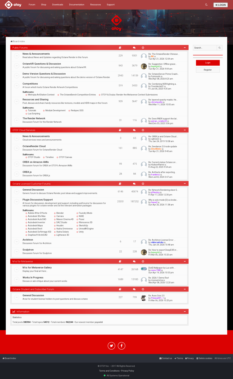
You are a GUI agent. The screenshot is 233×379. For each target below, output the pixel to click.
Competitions (30, 83)
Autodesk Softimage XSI (38, 232)
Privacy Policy (127, 371)
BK (152, 56)
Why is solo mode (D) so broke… (163, 200)
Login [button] (207, 62)
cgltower (155, 139)
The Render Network (34, 118)
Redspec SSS (76, 110)
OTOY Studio (33, 157)
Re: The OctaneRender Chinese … (164, 54)
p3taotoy (155, 192)
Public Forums (20, 47)
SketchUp (82, 225)
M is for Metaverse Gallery (37, 267)
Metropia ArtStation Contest (40, 94)
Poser (80, 219)
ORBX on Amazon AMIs (36, 161)
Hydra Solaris (61, 232)
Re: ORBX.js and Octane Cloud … (163, 136)
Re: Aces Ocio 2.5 (156, 295)
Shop (43, 4)
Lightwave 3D (61, 235)
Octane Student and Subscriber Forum (33, 289)
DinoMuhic (156, 149)
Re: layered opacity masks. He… (163, 100)
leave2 (154, 202)
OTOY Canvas (64, 157)
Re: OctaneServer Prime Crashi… (163, 74)
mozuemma (157, 280)
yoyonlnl (99, 322)
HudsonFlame (157, 164)
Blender (59, 213)
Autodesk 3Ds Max (35, 216)
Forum (32, 4)
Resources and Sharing (35, 99)
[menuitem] (206, 5)
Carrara (59, 216)
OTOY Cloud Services (23, 130)
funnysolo (155, 76)
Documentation (76, 4)
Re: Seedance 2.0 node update (162, 146)
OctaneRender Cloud (34, 146)
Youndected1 (157, 86)
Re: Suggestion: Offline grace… (162, 64)
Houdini (58, 225)
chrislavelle (157, 102)
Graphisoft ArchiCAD (36, 235)
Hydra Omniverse (63, 228)
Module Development (54, 110)
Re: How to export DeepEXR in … (163, 250)
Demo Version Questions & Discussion (44, 73)
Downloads (57, 4)
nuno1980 (156, 270)
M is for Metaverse (22, 261)
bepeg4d (155, 66)
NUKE (80, 216)
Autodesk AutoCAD (36, 219)
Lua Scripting (33, 113)
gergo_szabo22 (159, 121)
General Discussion (33, 189)
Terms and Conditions (109, 371)
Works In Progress (33, 277)
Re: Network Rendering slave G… (163, 190)
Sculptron (28, 249)
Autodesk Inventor (35, 222)
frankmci (155, 174)
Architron (28, 239)
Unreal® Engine (85, 228)
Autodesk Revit (34, 228)
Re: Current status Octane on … (162, 162)
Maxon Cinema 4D (64, 219)
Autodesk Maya (34, 225)
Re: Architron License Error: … (161, 240)
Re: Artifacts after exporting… (162, 172)
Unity (80, 232)
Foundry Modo (84, 213)
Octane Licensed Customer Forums (31, 183)
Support (111, 4)
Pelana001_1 (157, 298)
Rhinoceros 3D (84, 222)
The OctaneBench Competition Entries (77, 94)
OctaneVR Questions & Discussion (42, 63)
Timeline (48, 157)
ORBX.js (27, 171)
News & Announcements (36, 53)
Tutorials (31, 110)
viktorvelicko (157, 242)
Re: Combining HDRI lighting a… (162, 84)
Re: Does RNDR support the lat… (163, 118)
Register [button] (208, 70)
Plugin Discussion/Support (38, 199)
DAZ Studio (60, 222)
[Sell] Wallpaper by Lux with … (161, 268)
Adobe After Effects (36, 213)
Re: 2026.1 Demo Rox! (158, 278)
